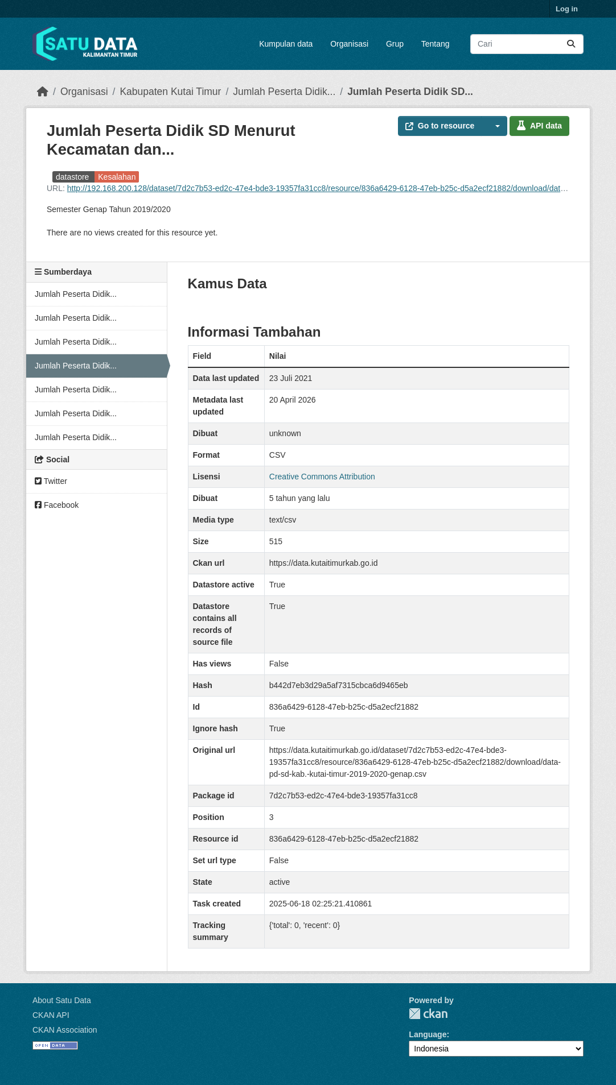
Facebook (57, 505)
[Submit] (571, 44)
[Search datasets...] (527, 44)
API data (539, 125)
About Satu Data (61, 1000)
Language (427, 1034)
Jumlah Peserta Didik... (284, 91)
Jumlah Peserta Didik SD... (410, 91)
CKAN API (50, 1015)
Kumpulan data (286, 43)
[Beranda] (42, 91)
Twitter (51, 481)
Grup (395, 43)
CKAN (428, 1014)
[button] (494, 126)
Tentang (435, 43)
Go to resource (440, 125)
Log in (567, 9)
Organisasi (349, 43)
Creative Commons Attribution (322, 476)
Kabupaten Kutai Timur (170, 91)
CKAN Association (64, 1029)
